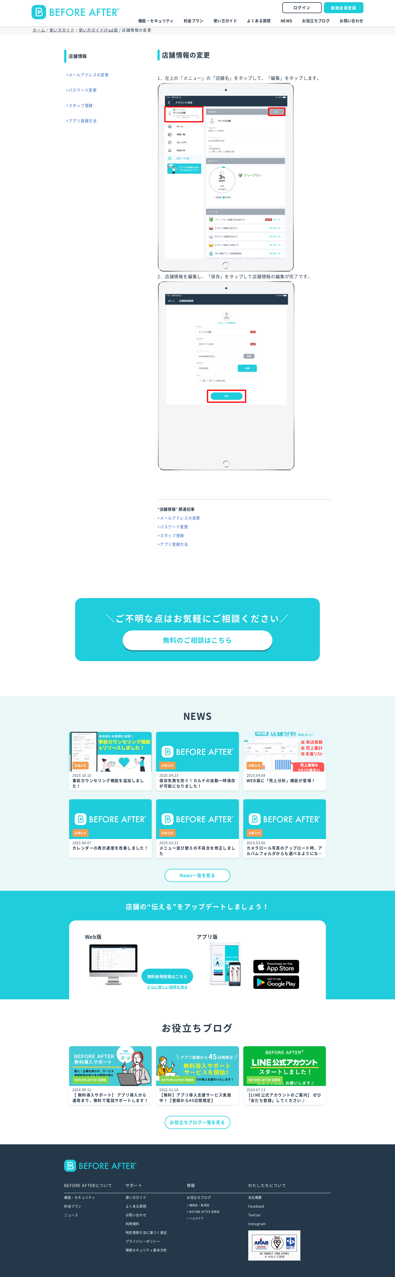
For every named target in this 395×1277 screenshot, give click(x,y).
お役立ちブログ (316, 21)
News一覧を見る (197, 875)
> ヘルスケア (195, 1218)
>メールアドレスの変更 (89, 75)
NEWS (286, 21)
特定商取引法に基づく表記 (146, 1232)
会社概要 (255, 1197)
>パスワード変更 (83, 90)
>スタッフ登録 (81, 105)
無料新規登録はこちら (167, 977)
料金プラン (194, 21)
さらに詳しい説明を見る (167, 987)
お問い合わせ (351, 21)
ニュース (71, 1215)
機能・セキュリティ (156, 21)
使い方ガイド (225, 21)
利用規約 (132, 1223)
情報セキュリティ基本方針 (146, 1250)
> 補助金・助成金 (198, 1205)
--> (104, 1166)
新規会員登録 (343, 8)
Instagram (257, 1223)
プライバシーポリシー (143, 1241)
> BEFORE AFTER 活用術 (203, 1211)
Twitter (254, 1215)
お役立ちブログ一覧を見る (197, 1122)
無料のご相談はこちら (197, 640)
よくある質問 (259, 21)
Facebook (256, 1206)
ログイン (302, 8)
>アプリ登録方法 (83, 121)
